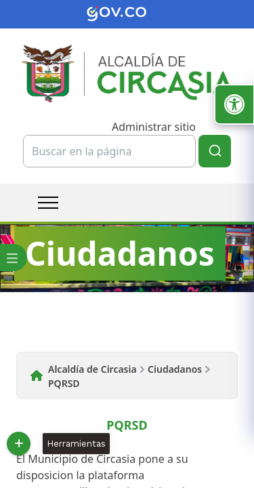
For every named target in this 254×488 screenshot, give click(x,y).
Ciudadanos (175, 369)
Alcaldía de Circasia (92, 369)
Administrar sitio (154, 126)
